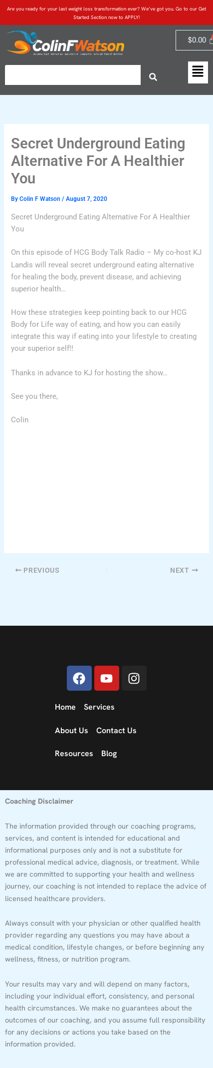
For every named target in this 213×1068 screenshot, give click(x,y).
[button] (198, 72)
